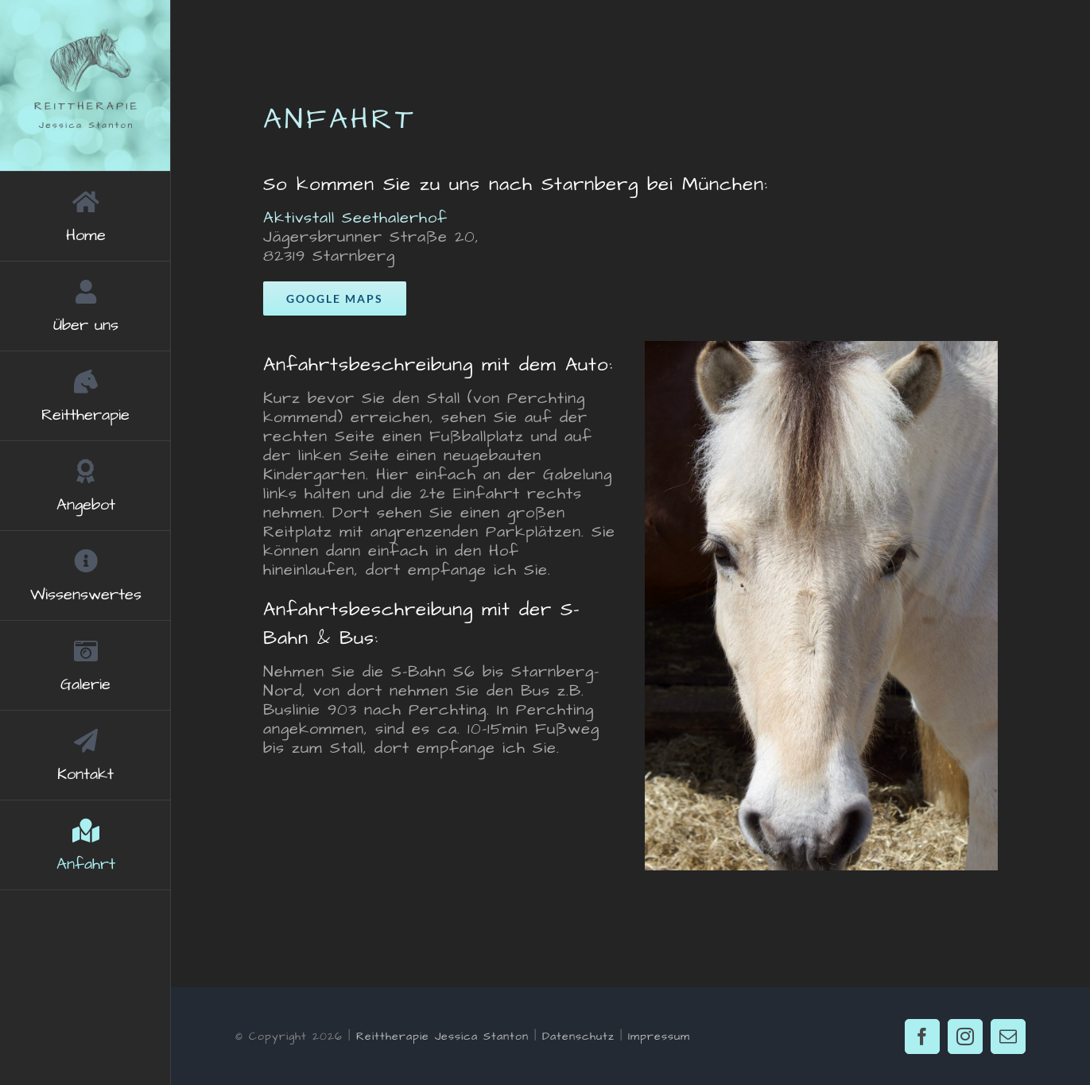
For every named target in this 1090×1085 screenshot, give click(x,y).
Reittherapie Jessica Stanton (442, 1036)
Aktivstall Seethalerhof (355, 218)
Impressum (659, 1036)
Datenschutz (578, 1036)
